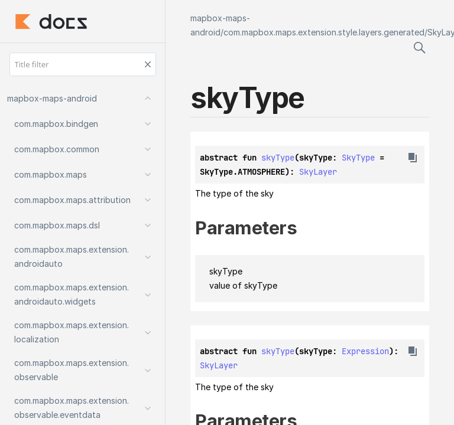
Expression (365, 351)
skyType (277, 157)
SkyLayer (318, 171)
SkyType (358, 157)
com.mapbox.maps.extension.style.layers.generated (323, 32)
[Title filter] (82, 64)
